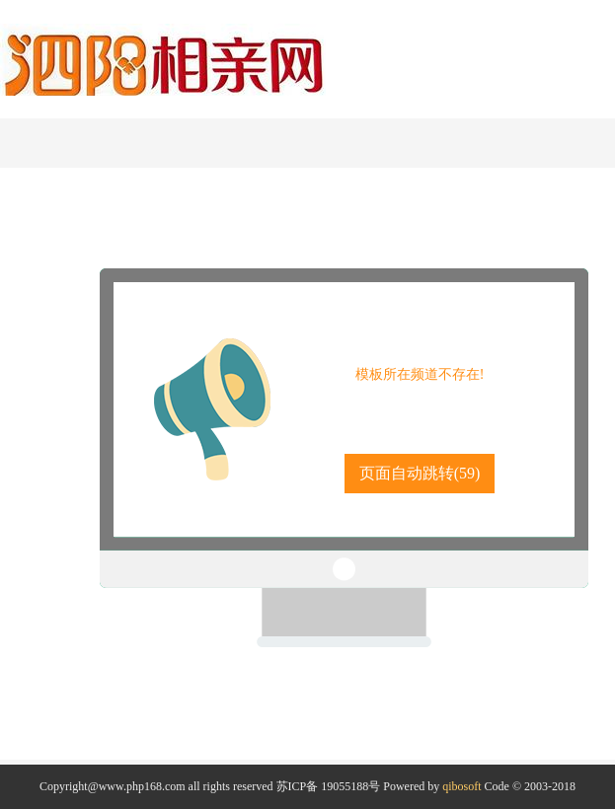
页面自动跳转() (420, 473)
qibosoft (461, 786)
